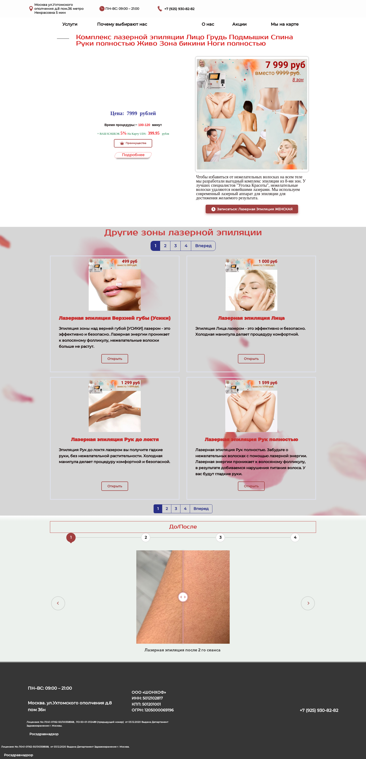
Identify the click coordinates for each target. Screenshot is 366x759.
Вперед (203, 245)
